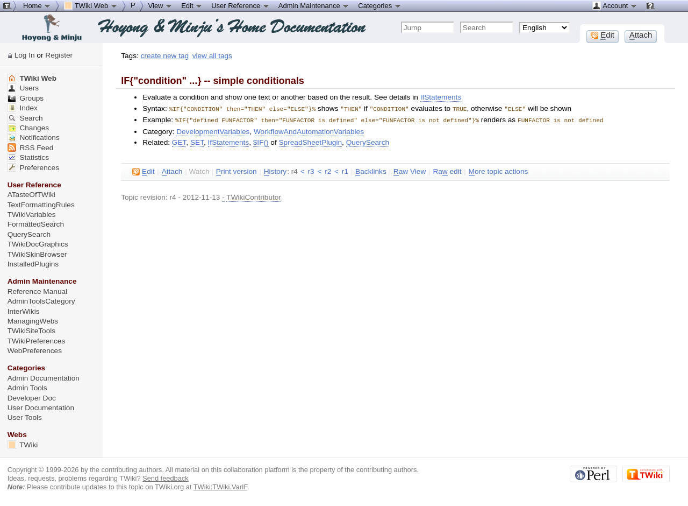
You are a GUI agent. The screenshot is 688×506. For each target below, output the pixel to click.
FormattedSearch (36, 224)
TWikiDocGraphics (38, 244)
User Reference (240, 5)
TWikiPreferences (37, 341)
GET (179, 141)
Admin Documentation (44, 378)
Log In (25, 55)
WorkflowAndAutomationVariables (309, 131)
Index (23, 108)
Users (23, 88)
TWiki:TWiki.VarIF (220, 487)
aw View (409, 170)
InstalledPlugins (33, 264)
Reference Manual (37, 291)
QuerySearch (367, 141)
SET (197, 141)
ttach (172, 170)
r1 (345, 170)
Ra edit (447, 170)
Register (59, 55)
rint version (236, 170)
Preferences (33, 168)
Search (25, 118)
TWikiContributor (253, 196)
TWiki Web (32, 78)
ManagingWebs (33, 321)
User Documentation (41, 408)
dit (143, 170)
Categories (379, 5)
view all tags (212, 56)
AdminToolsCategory (41, 301)
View (160, 5)
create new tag (165, 56)
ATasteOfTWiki (31, 195)
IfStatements (441, 97)
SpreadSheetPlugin (310, 141)
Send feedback (165, 478)
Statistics (28, 157)
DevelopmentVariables (212, 131)
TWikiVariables (32, 214)
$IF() (261, 141)
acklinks (370, 170)
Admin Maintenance (314, 5)
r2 (328, 170)
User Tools (25, 417)
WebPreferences (35, 351)
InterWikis (24, 311)
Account (614, 5)
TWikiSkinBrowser (37, 254)
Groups (26, 98)
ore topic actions (498, 170)
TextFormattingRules (41, 205)
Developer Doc (32, 398)
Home (37, 5)
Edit (192, 5)
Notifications (34, 137)
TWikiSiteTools (31, 331)
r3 (310, 170)
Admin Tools (27, 388)
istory (275, 170)
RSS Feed (31, 148)
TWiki (23, 445)
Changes (28, 128)
